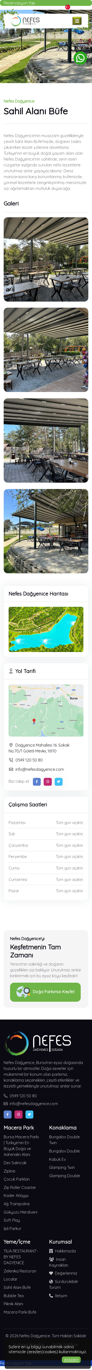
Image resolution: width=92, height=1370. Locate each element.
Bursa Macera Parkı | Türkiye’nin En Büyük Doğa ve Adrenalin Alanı (21, 1145)
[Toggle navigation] (77, 21)
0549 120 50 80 (26, 760)
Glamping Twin (62, 1167)
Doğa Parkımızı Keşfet (45, 992)
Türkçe (74, 7)
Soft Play (12, 1220)
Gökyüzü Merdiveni (20, 1212)
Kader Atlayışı (16, 1195)
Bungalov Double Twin (64, 1139)
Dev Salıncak (15, 1162)
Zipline (9, 1171)
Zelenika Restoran (20, 1271)
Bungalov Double (64, 1151)
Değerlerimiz (63, 1273)
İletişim (58, 1296)
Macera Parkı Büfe (20, 1312)
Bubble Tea (14, 1295)
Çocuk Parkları (17, 1179)
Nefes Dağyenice (34, 1335)
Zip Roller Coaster (20, 1187)
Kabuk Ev (57, 1159)
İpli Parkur (12, 1228)
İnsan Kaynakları (58, 1262)
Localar (10, 1279)
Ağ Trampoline (17, 1203)
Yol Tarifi (22, 671)
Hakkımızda (62, 1251)
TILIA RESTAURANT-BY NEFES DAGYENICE (21, 1257)
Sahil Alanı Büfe (17, 1287)
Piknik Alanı (13, 1303)
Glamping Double (64, 1175)
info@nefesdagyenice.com (36, 769)
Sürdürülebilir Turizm (63, 1284)
